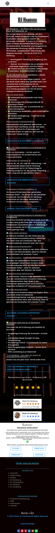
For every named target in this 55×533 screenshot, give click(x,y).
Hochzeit (15, 448)
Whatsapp (37, 438)
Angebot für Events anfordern (22, 208)
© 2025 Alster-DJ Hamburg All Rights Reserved (27, 516)
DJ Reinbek (15, 484)
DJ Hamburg (15, 480)
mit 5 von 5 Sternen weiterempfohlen (27, 395)
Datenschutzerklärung (19, 499)
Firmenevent (16, 455)
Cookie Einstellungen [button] (27, 524)
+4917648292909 (18, 438)
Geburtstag (39, 448)
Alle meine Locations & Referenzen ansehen (23, 314)
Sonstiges (39, 455)
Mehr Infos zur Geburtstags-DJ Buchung (22, 181)
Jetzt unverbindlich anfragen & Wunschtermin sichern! (22, 368)
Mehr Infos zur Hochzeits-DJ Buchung (25, 141)
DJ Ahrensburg (16, 482)
